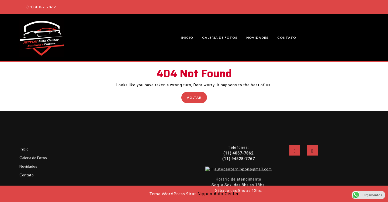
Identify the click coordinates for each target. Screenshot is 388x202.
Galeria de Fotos (219, 38)
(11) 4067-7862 (37, 7)
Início (187, 38)
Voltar (197, 97)
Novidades (257, 38)
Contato (286, 38)
